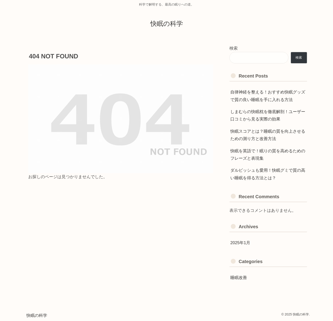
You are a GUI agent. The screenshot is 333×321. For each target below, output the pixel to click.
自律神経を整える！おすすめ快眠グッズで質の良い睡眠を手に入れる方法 (267, 96)
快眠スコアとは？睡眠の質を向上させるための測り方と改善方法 (267, 135)
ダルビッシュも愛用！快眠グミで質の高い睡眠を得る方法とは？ (267, 174)
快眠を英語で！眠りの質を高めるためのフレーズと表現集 (267, 155)
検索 (233, 48)
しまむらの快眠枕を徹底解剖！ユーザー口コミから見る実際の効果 (267, 115)
